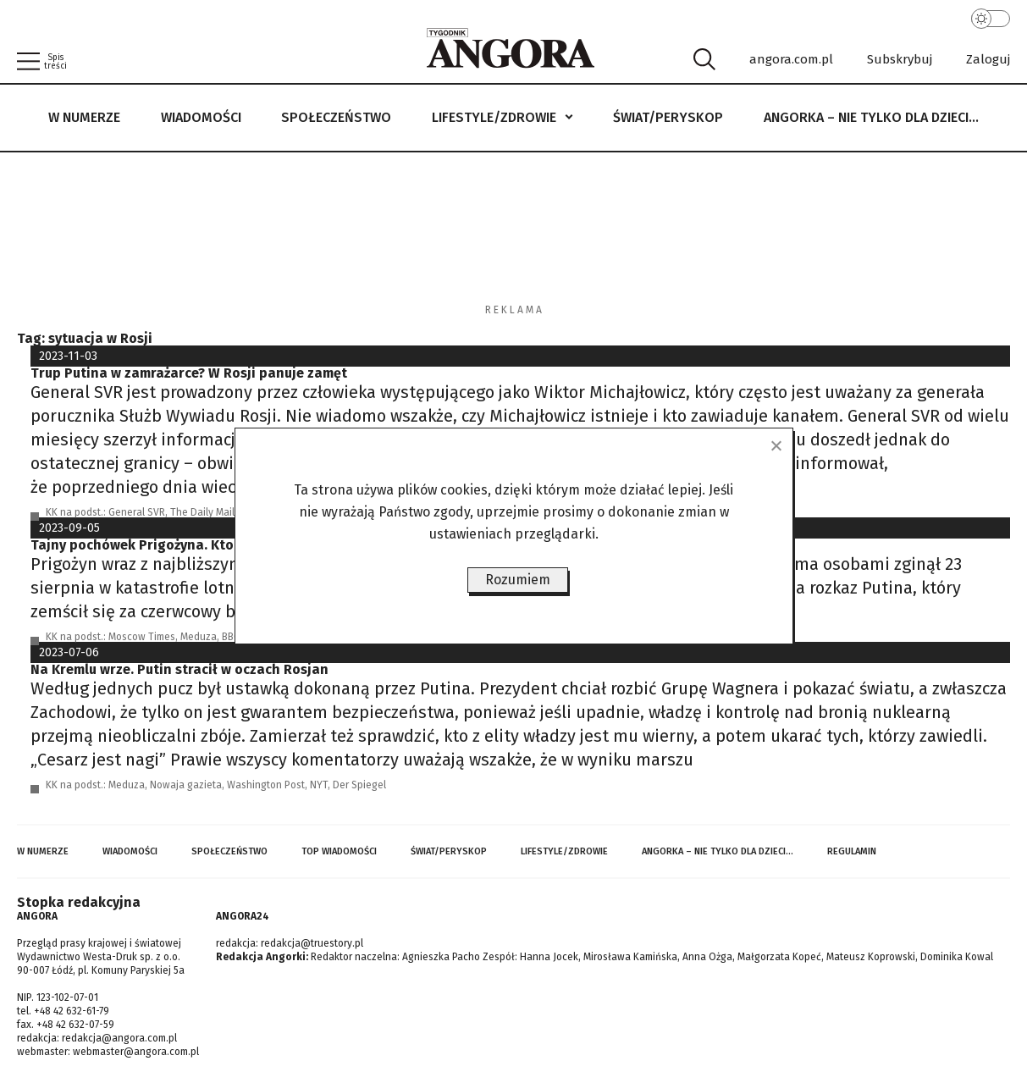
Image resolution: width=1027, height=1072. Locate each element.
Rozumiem (517, 580)
